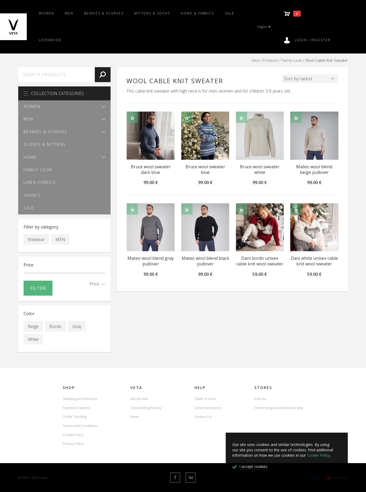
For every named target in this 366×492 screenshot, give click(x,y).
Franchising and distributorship (278, 407)
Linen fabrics (40, 182)
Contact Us (203, 416)
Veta (255, 60)
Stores (263, 387)
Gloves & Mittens (45, 144)
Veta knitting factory (145, 407)
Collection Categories (54, 93)
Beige (33, 326)
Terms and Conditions (80, 425)
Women (46, 13)
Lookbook (50, 40)
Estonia (260, 398)
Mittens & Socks (152, 13)
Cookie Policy (73, 434)
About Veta (139, 398)
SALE (229, 13)
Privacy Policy (73, 443)
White (33, 339)
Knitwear (36, 239)
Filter (38, 288)
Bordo (55, 326)
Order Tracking (74, 416)
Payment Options (76, 407)
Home (30, 157)
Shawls (32, 195)
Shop (69, 387)
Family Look (292, 60)
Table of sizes (205, 398)
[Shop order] (310, 78)
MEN (60, 239)
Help (199, 387)
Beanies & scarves (103, 13)
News (134, 416)
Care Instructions (207, 407)
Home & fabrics (197, 13)
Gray (76, 326)
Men (69, 13)
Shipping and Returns (80, 398)
